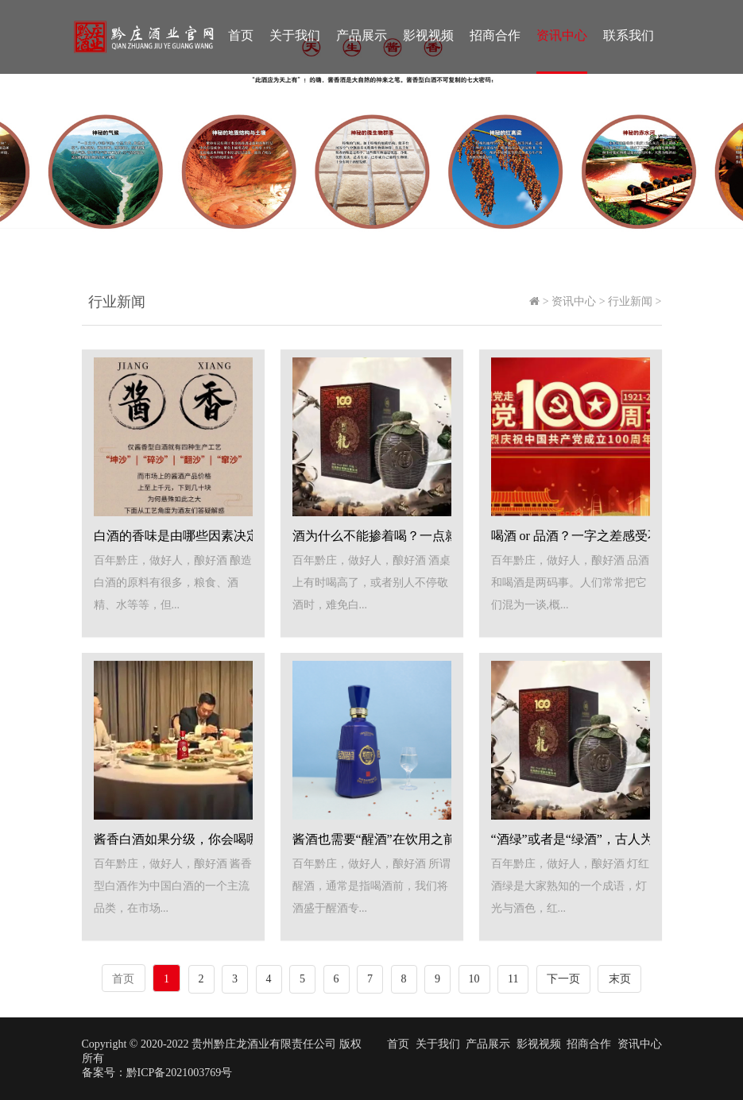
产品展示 (361, 35)
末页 (620, 979)
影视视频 (428, 35)
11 (513, 979)
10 (474, 979)
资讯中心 (561, 35)
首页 (240, 35)
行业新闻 (630, 301)
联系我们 (628, 35)
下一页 (563, 979)
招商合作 (495, 35)
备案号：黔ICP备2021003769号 (157, 1073)
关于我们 (294, 35)
